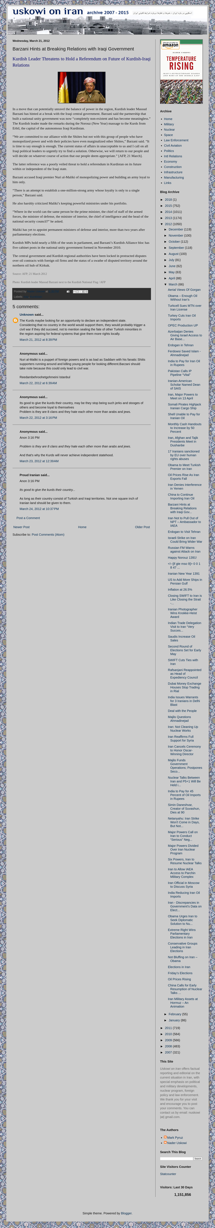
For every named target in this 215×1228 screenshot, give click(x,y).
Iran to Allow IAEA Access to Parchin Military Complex (181, 872)
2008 (169, 1046)
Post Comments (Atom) (48, 534)
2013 (169, 218)
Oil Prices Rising (179, 979)
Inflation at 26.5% (180, 589)
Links (167, 183)
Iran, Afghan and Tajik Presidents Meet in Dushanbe (183, 441)
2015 (169, 205)
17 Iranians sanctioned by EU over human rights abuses (183, 455)
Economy (170, 161)
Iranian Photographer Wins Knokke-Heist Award (182, 613)
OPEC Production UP (183, 325)
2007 (169, 1052)
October (175, 241)
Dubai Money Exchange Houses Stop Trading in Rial (184, 687)
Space (168, 135)
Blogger (126, 1213)
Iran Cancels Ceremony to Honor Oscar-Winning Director (184, 750)
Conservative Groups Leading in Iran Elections (182, 947)
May (172, 272)
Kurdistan (36, 296)
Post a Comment (28, 518)
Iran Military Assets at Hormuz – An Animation (183, 1002)
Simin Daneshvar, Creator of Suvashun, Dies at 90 (184, 808)
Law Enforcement (176, 140)
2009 (169, 1040)
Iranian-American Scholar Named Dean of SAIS (184, 384)
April (172, 278)
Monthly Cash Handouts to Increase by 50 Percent (184, 427)
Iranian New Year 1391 (184, 573)
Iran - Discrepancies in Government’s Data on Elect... (185, 906)
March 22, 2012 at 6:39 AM (38, 383)
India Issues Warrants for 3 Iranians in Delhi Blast (184, 700)
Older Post (142, 527)
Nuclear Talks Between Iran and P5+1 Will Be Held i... (184, 781)
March (173, 284)
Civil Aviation (173, 145)
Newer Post (21, 527)
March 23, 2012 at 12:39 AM (39, 461)
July (172, 260)
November (176, 235)
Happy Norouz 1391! (182, 557)
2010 (169, 1034)
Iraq (26, 296)
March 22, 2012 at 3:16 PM (38, 417)
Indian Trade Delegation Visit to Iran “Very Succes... (184, 626)
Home (82, 527)
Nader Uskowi (177, 1143)
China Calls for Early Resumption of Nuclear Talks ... (185, 989)
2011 (169, 1028)
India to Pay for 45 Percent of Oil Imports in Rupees (184, 794)
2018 (169, 199)
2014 (169, 212)
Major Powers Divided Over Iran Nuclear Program (183, 849)
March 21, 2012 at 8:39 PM (38, 339)
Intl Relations (173, 156)
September (177, 247)
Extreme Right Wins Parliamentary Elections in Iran (182, 933)
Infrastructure (173, 172)
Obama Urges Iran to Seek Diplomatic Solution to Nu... (182, 919)
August (174, 254)
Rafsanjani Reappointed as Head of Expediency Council (185, 673)
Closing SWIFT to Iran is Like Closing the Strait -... (185, 599)
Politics (169, 151)
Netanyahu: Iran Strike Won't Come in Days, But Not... (184, 822)
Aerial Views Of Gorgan (184, 289)
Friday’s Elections (180, 973)
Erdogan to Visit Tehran (184, 531)
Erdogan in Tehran (181, 345)
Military (169, 124)
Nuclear (169, 129)
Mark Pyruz (175, 1137)
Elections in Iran (179, 967)
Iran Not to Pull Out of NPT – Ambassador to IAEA (184, 521)
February (175, 1014)
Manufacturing (174, 177)
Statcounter (168, 1174)
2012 (169, 224)
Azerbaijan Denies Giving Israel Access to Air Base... (185, 335)
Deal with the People (182, 711)
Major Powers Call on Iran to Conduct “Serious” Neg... (183, 835)
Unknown (27, 314)
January (175, 1020)
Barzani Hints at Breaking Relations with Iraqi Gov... (182, 508)
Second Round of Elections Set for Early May (184, 650)
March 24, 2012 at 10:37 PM (39, 509)
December (176, 229)
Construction (173, 167)
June (172, 266)
